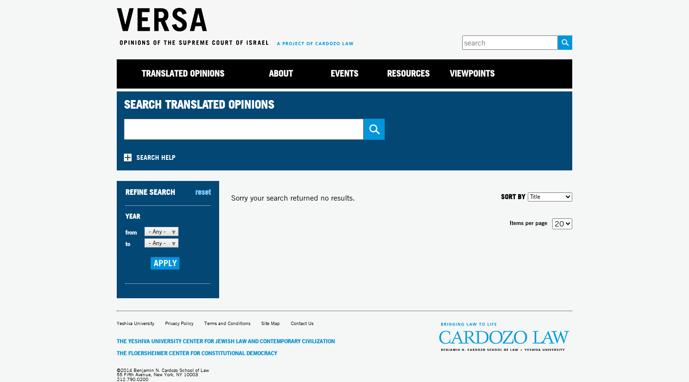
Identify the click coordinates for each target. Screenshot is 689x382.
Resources (408, 73)
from (131, 232)
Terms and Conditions (227, 323)
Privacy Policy (179, 323)
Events (344, 73)
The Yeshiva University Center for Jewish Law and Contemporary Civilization (226, 341)
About (281, 73)
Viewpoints (472, 73)
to (127, 243)
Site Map (270, 323)
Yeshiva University (135, 323)
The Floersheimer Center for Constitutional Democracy (197, 353)
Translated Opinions (183, 73)
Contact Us (302, 323)
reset (203, 192)
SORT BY (513, 196)
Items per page (528, 222)
